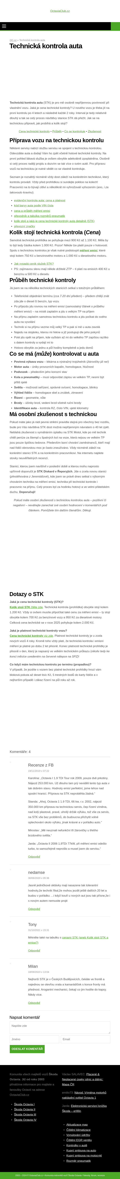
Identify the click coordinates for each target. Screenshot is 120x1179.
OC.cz (13, 40)
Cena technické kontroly (34, 131)
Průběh (57, 131)
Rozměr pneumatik (78, 1160)
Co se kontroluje (74, 131)
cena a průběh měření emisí (32, 210)
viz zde (31, 635)
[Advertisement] (60, 76)
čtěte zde (26, 607)
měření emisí (88, 250)
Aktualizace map (77, 1124)
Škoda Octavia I (24, 1104)
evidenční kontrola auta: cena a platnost (39, 200)
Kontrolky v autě (76, 1145)
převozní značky (24, 226)
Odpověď (34, 856)
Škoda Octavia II (24, 1109)
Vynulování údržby (78, 1135)
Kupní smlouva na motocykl (84, 1155)
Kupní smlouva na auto (81, 1150)
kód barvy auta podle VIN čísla (34, 205)
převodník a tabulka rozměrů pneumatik (39, 216)
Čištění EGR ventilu (79, 1140)
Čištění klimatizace (78, 1130)
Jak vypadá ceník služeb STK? (34, 263)
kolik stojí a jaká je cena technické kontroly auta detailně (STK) (54, 221)
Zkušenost (94, 131)
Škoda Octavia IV (25, 1120)
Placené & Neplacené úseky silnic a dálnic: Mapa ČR (82, 1079)
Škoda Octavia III (25, 1114)
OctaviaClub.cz (60, 11)
